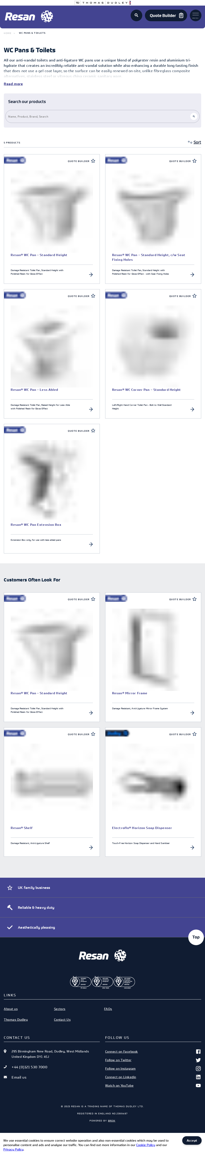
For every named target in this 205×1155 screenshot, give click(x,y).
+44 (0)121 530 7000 (29, 1067)
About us (11, 1009)
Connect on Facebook (153, 1051)
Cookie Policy (145, 1145)
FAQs (108, 1009)
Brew (111, 1120)
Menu (195, 16)
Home (7, 33)
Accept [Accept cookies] (192, 1140)
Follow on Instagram (153, 1068)
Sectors (59, 1009)
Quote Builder (79, 161)
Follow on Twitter (153, 1060)
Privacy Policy (13, 1149)
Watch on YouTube (153, 1085)
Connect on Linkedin (153, 1077)
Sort (197, 142)
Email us (19, 1077)
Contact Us (62, 1019)
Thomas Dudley (16, 1019)
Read (8, 84)
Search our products (27, 101)
